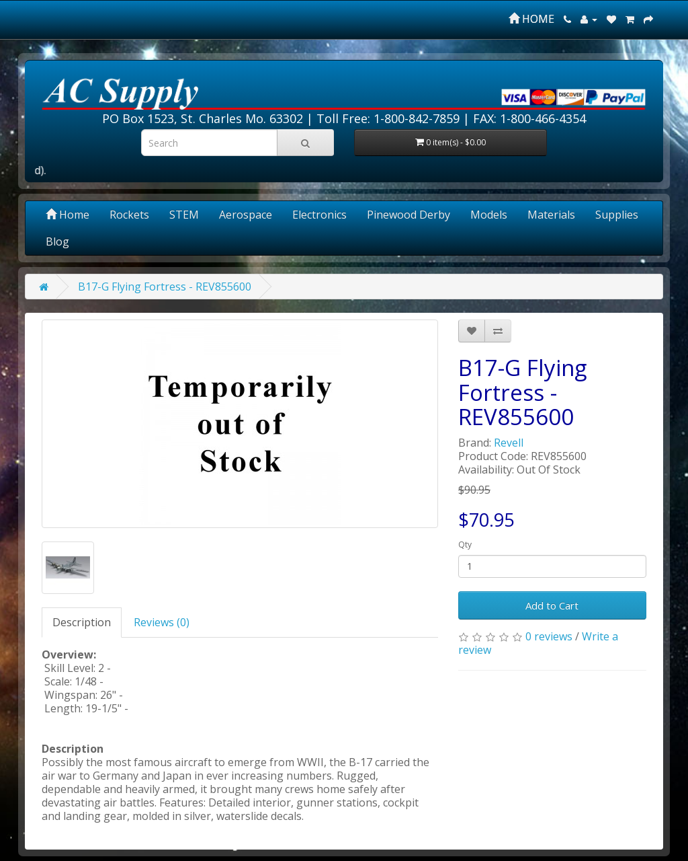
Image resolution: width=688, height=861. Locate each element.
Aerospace (245, 214)
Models (488, 214)
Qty (465, 544)
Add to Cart (551, 605)
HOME (531, 18)
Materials (551, 214)
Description (81, 622)
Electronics (319, 214)
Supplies (616, 214)
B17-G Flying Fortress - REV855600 (164, 286)
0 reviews (548, 636)
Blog (57, 241)
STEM (184, 214)
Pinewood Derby (408, 214)
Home (67, 214)
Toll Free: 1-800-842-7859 (388, 118)
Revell (508, 442)
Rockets (129, 214)
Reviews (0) (161, 622)
